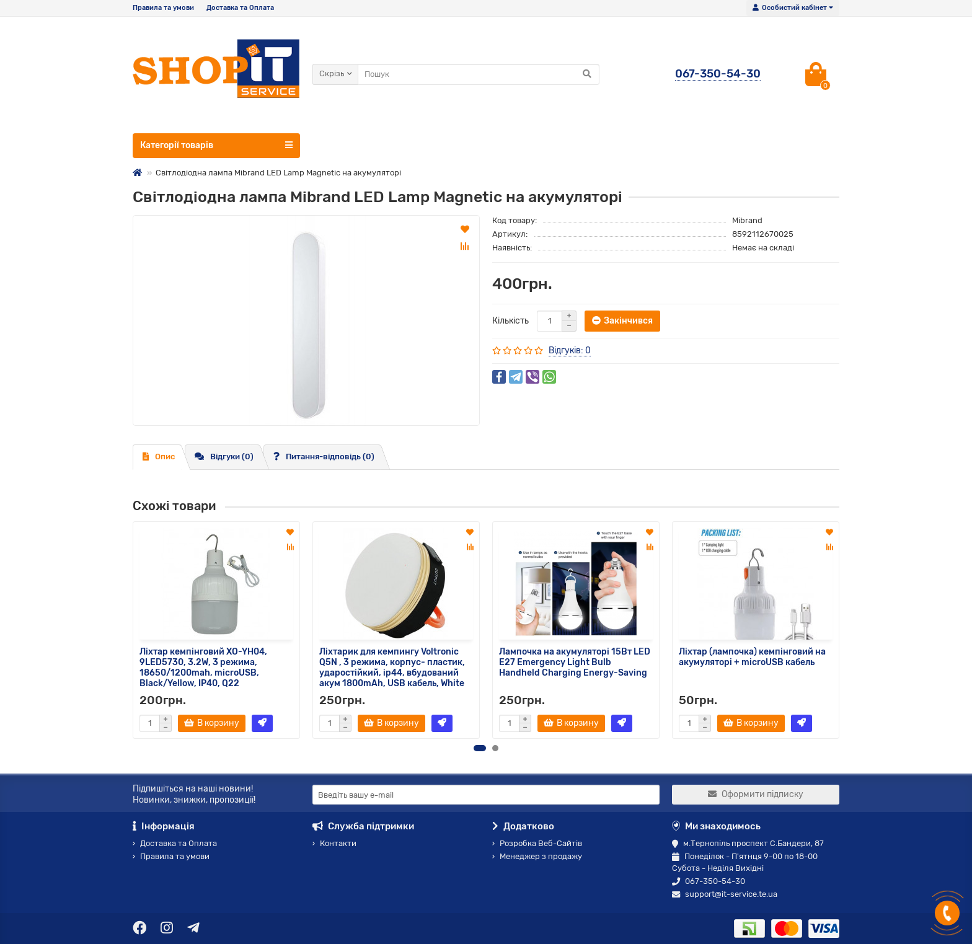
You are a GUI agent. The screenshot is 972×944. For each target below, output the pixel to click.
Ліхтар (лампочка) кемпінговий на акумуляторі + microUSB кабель (752, 657)
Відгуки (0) (224, 456)
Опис (159, 456)
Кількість (510, 320)
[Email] (486, 795)
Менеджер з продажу (537, 856)
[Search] (478, 74)
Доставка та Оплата (240, 8)
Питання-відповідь (323, 456)
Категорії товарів (216, 145)
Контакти (334, 843)
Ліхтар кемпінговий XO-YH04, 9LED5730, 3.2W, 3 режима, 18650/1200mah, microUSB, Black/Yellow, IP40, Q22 (203, 667)
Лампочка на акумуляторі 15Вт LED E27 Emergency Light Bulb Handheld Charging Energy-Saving (574, 662)
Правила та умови (163, 8)
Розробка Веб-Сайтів (537, 843)
